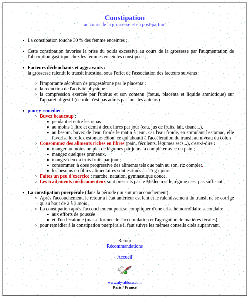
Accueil (124, 256)
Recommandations (125, 246)
